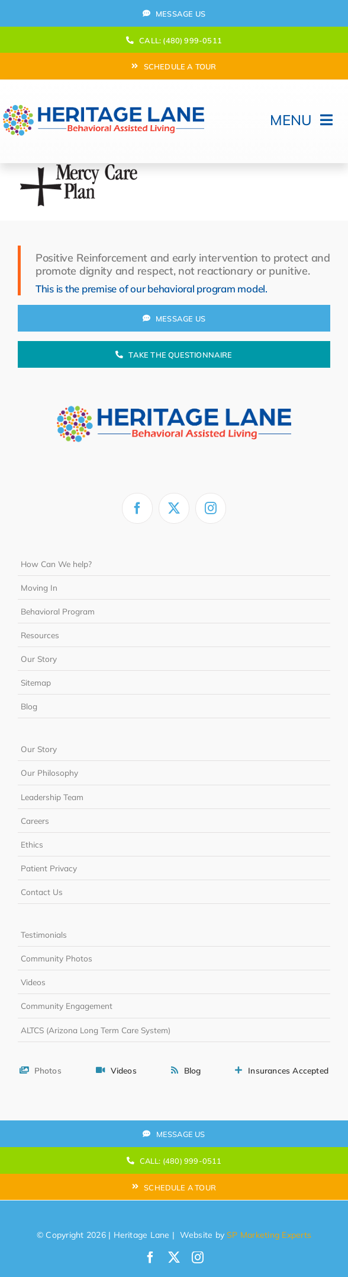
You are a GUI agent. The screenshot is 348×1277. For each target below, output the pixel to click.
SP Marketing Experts (269, 1235)
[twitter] (174, 508)
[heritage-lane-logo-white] (174, 388)
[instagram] (210, 508)
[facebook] (137, 508)
